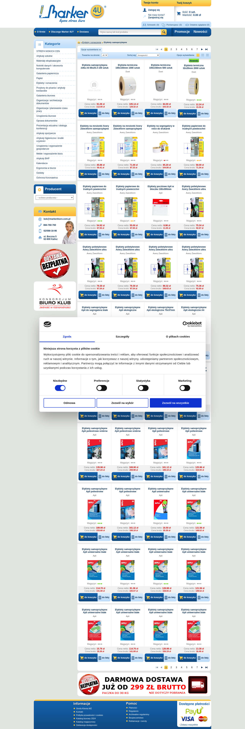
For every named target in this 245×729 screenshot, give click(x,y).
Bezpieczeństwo (136, 718)
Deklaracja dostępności (86, 725)
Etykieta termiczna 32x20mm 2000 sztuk (194, 67)
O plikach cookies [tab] (178, 336)
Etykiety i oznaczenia (46, 83)
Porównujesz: (174, 25)
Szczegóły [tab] (122, 336)
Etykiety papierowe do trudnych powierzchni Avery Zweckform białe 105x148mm (194, 130)
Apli (160, 193)
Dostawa (84, 32)
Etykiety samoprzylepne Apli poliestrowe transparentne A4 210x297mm (94, 492)
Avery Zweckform (95, 132)
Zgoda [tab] (67, 336)
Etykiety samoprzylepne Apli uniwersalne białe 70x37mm (194, 612)
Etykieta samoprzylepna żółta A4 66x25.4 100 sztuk (94, 66)
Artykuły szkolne (44, 56)
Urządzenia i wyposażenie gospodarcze (49, 147)
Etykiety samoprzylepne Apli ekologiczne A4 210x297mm (194, 310)
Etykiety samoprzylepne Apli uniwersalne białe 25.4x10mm (94, 612)
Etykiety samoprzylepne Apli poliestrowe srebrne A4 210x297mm (128, 431)
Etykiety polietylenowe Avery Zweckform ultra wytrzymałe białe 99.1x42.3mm (161, 251)
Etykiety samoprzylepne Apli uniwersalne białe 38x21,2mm (127, 612)
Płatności (133, 708)
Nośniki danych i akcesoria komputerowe (49, 67)
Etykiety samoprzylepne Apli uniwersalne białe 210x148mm (160, 552)
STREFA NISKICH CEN (48, 51)
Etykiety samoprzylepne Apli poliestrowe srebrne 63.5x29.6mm (95, 431)
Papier (39, 78)
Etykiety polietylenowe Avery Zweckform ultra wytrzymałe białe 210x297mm (95, 251)
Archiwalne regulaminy (139, 714)
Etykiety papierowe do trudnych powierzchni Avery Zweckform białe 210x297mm (128, 190)
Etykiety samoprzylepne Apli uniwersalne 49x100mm (160, 491)
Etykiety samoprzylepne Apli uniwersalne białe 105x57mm (94, 552)
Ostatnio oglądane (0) (200, 25)
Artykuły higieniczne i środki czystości (50, 139)
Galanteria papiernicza (47, 73)
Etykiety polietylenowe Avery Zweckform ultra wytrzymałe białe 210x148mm (194, 190)
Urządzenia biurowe (46, 116)
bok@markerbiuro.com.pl (57, 219)
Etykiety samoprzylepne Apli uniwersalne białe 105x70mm (127, 552)
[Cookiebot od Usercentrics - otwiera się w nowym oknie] (185, 324)
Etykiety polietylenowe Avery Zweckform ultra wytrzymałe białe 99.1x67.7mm (194, 251)
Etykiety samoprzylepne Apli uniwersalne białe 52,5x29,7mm (160, 612)
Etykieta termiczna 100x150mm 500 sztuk (160, 66)
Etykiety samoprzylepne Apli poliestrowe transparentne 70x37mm (160, 431)
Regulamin (134, 711)
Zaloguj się (154, 10)
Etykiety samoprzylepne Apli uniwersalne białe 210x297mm (194, 552)
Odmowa (69, 402)
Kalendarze (42, 163)
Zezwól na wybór (122, 402)
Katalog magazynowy (86, 722)
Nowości (200, 31)
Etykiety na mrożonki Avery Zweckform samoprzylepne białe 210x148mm (94, 129)
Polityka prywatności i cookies (89, 715)
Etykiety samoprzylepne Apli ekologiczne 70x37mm (161, 308)
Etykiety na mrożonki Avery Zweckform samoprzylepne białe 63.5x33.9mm (127, 129)
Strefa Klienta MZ (84, 708)
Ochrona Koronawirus (47, 177)
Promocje (182, 31)
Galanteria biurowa (45, 95)
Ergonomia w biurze (46, 168)
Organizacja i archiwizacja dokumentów (49, 102)
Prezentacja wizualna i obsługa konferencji (51, 127)
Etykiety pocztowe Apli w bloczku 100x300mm (161, 187)
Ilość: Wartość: (191, 13)
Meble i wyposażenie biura (49, 153)
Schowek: (153, 25)
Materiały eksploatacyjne (48, 61)
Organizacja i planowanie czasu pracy (52, 109)
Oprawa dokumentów (46, 120)
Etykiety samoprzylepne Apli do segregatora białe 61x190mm (94, 310)
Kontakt (79, 712)
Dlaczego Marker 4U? (62, 32)
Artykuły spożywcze (46, 133)
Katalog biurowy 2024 (86, 718)
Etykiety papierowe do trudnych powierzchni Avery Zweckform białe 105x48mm (95, 190)
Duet (127, 71)
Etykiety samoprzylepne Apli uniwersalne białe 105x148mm (194, 491)
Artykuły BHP (43, 158)
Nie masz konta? (156, 16)
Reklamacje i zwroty (138, 721)
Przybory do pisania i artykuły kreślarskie (50, 89)
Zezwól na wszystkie (175, 402)
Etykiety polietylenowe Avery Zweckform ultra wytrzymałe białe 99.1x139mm (128, 251)
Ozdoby (40, 173)
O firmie (41, 32)
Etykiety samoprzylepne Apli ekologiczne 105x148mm (127, 310)
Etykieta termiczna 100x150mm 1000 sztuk (127, 66)
